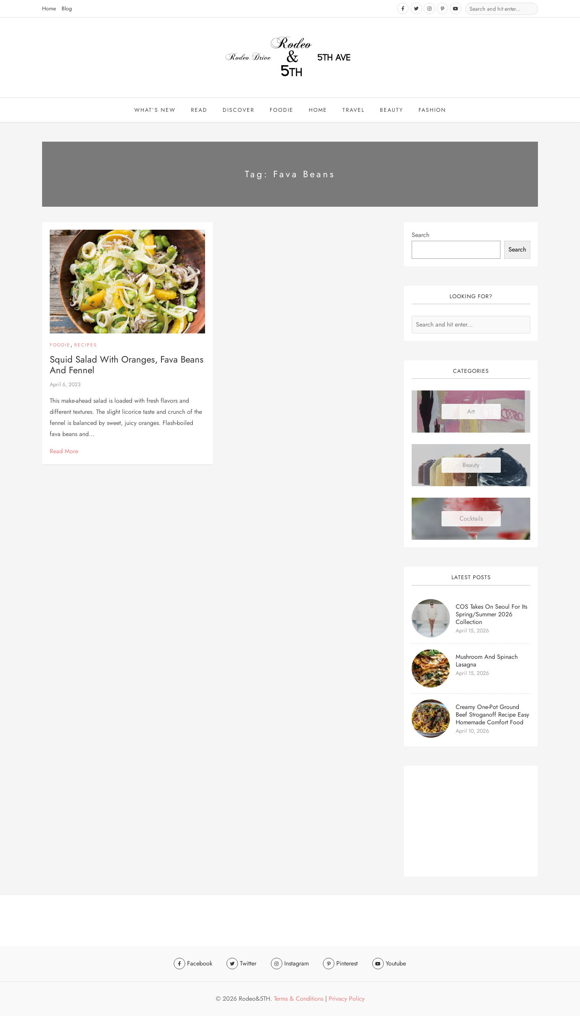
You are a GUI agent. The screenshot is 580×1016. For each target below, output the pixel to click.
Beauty (471, 465)
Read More (64, 451)
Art (471, 412)
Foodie (281, 110)
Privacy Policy (347, 998)
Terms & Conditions (298, 998)
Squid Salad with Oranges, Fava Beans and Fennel (127, 365)
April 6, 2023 (65, 385)
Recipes (85, 345)
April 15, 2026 (472, 631)
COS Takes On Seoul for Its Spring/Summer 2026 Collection (491, 615)
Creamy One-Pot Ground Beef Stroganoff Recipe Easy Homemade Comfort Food (492, 715)
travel (353, 110)
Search (420, 235)
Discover (238, 110)
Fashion (432, 110)
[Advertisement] (471, 822)
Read (199, 110)
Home (49, 8)
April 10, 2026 (472, 731)
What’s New (155, 110)
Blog (67, 8)
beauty (391, 110)
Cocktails (471, 519)
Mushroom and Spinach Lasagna (487, 661)
